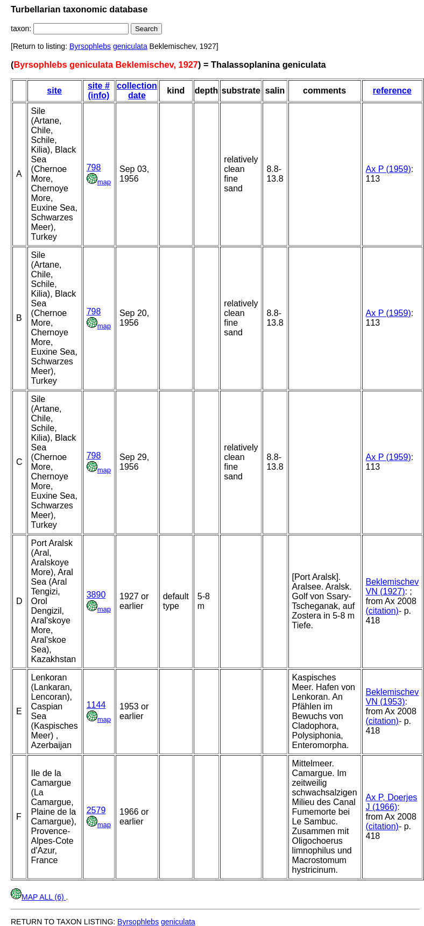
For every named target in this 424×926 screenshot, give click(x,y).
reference (392, 90)
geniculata (130, 46)
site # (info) (99, 90)
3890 (96, 594)
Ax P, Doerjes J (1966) (392, 802)
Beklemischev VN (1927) (392, 586)
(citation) (382, 610)
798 (94, 167)
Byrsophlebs (90, 46)
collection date (137, 90)
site (54, 90)
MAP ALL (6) (38, 897)
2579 (96, 810)
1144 (96, 704)
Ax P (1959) (388, 169)
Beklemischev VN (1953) (392, 696)
